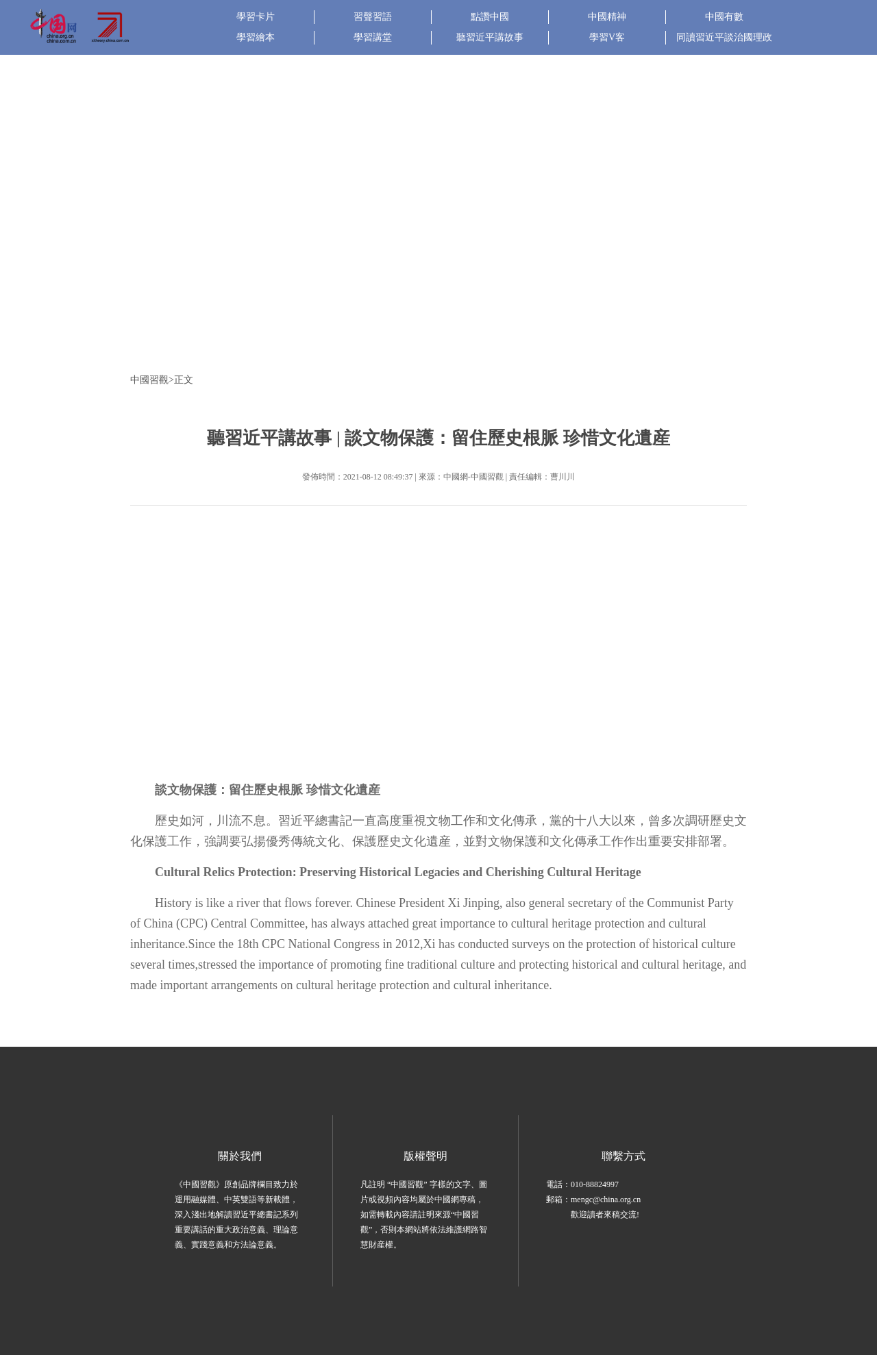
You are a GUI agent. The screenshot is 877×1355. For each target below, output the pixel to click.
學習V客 (607, 37)
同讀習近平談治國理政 (724, 37)
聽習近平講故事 (489, 37)
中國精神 (607, 17)
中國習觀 (149, 380)
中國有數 (724, 17)
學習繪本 (255, 37)
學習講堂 (373, 37)
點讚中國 (490, 17)
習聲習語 (373, 17)
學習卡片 (255, 17)
